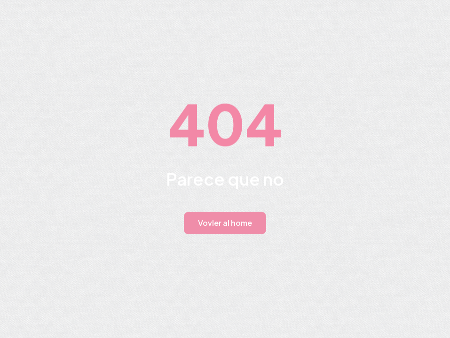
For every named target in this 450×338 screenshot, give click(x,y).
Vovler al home (225, 223)
